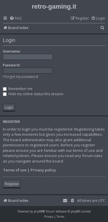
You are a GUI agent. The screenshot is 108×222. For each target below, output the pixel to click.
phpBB (38, 211)
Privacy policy (43, 170)
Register (12, 184)
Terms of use (14, 170)
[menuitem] (16, 18)
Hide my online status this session (33, 93)
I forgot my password (20, 76)
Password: (11, 65)
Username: (11, 51)
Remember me (18, 88)
